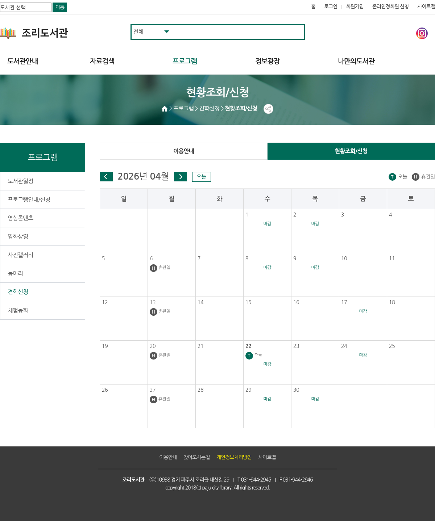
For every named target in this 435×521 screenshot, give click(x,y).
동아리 (15, 273)
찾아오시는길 (196, 457)
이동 (59, 7)
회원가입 (355, 6)
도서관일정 (20, 181)
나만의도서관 (356, 61)
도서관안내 (22, 61)
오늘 (201, 176)
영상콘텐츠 (20, 218)
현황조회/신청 (351, 151)
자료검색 (102, 61)
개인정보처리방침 (234, 457)
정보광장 (267, 61)
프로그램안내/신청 (29, 199)
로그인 (330, 6)
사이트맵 (426, 6)
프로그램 (185, 61)
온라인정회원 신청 (390, 6)
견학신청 (18, 292)
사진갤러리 (20, 255)
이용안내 (183, 151)
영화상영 (18, 236)
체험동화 (18, 310)
